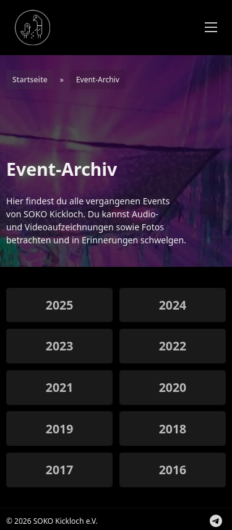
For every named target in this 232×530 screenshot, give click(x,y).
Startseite (30, 79)
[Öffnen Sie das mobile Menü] (211, 27)
